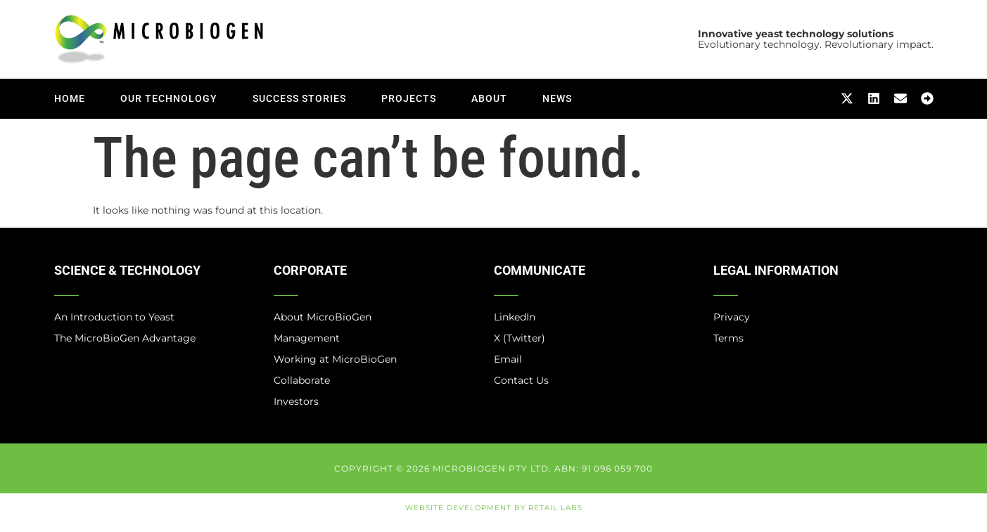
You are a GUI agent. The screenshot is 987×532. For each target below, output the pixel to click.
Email (508, 359)
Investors (296, 401)
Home (69, 98)
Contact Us (521, 380)
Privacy (731, 317)
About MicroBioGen (322, 317)
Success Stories (299, 98)
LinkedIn (514, 317)
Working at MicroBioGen (335, 359)
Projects (408, 98)
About (489, 98)
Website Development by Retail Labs (493, 507)
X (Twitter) (519, 338)
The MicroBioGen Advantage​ (125, 338)
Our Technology (168, 98)
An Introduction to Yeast (114, 317)
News (557, 98)
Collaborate (302, 380)
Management (307, 338)
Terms (728, 338)
